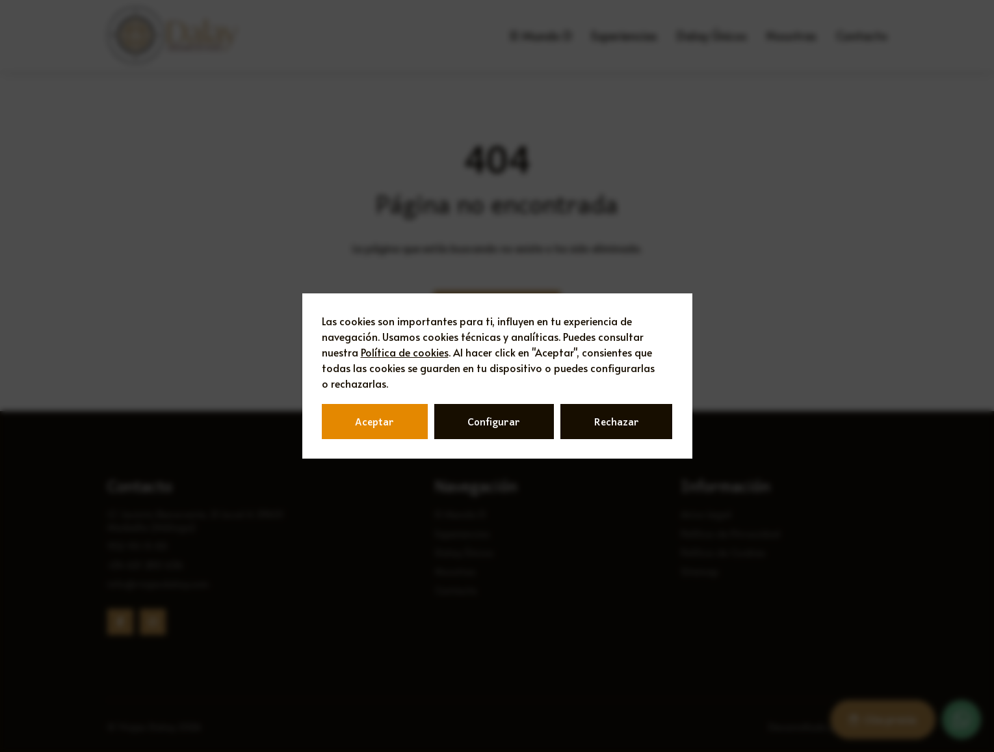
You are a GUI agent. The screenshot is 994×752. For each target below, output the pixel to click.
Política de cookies (405, 352)
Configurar (493, 421)
